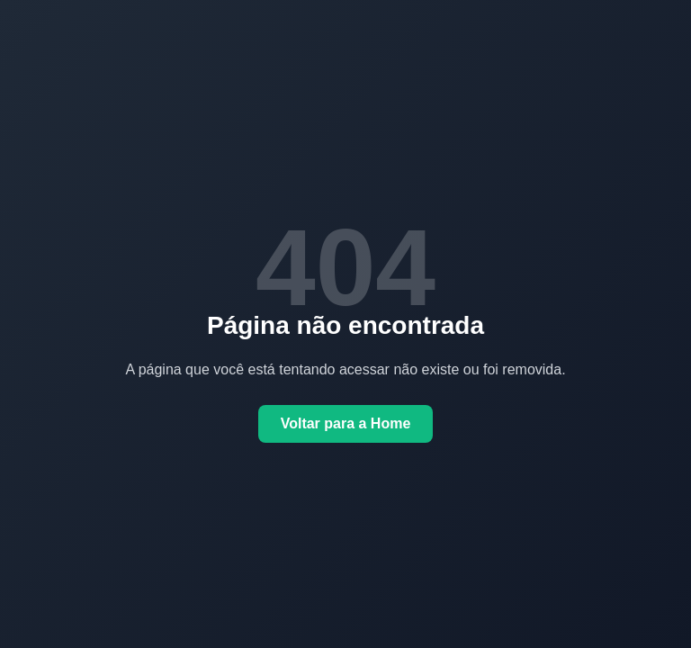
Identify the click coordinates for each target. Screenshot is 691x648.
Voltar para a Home (346, 423)
